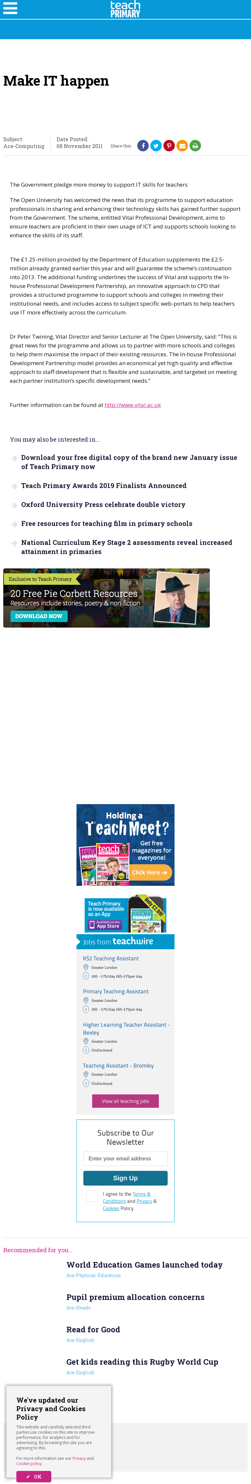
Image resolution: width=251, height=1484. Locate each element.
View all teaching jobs (125, 1101)
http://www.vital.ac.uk (133, 405)
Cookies (111, 1208)
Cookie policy (29, 1463)
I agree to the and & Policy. (130, 1201)
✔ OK (34, 1477)
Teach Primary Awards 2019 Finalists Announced (104, 485)
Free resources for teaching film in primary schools (106, 523)
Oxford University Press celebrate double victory (103, 504)
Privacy (79, 1458)
